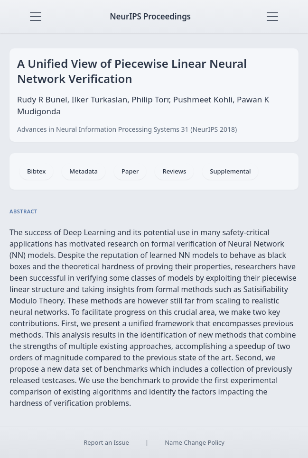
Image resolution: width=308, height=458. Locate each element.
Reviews (174, 171)
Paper (130, 171)
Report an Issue (106, 442)
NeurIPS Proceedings (150, 16)
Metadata (83, 171)
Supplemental (230, 171)
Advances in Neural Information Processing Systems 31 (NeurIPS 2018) (127, 129)
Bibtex (36, 171)
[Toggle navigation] (36, 16)
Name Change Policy (194, 442)
